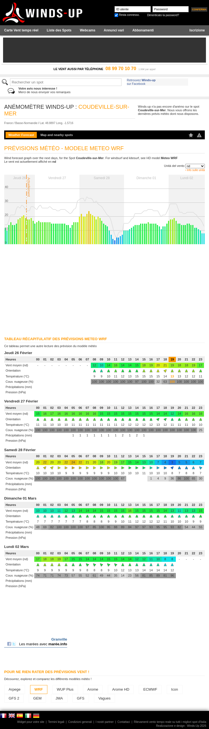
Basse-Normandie (26, 123)
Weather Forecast (21, 135)
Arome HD (121, 689)
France (8, 123)
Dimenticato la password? (163, 15)
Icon (174, 689)
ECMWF (150, 689)
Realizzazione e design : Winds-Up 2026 (181, 725)
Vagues (104, 698)
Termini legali (56, 721)
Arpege (15, 689)
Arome (93, 689)
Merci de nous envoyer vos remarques (44, 90)
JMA (59, 698)
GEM (37, 698)
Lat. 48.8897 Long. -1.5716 (56, 123)
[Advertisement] (102, 289)
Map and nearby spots (56, 135)
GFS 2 (14, 698)
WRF (39, 689)
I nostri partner (104, 721)
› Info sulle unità (195, 170)
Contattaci (123, 721)
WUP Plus (65, 689)
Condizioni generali (80, 721)
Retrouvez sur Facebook (141, 81)
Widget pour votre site (30, 721)
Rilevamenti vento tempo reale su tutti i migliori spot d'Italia (170, 721)
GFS (80, 698)
